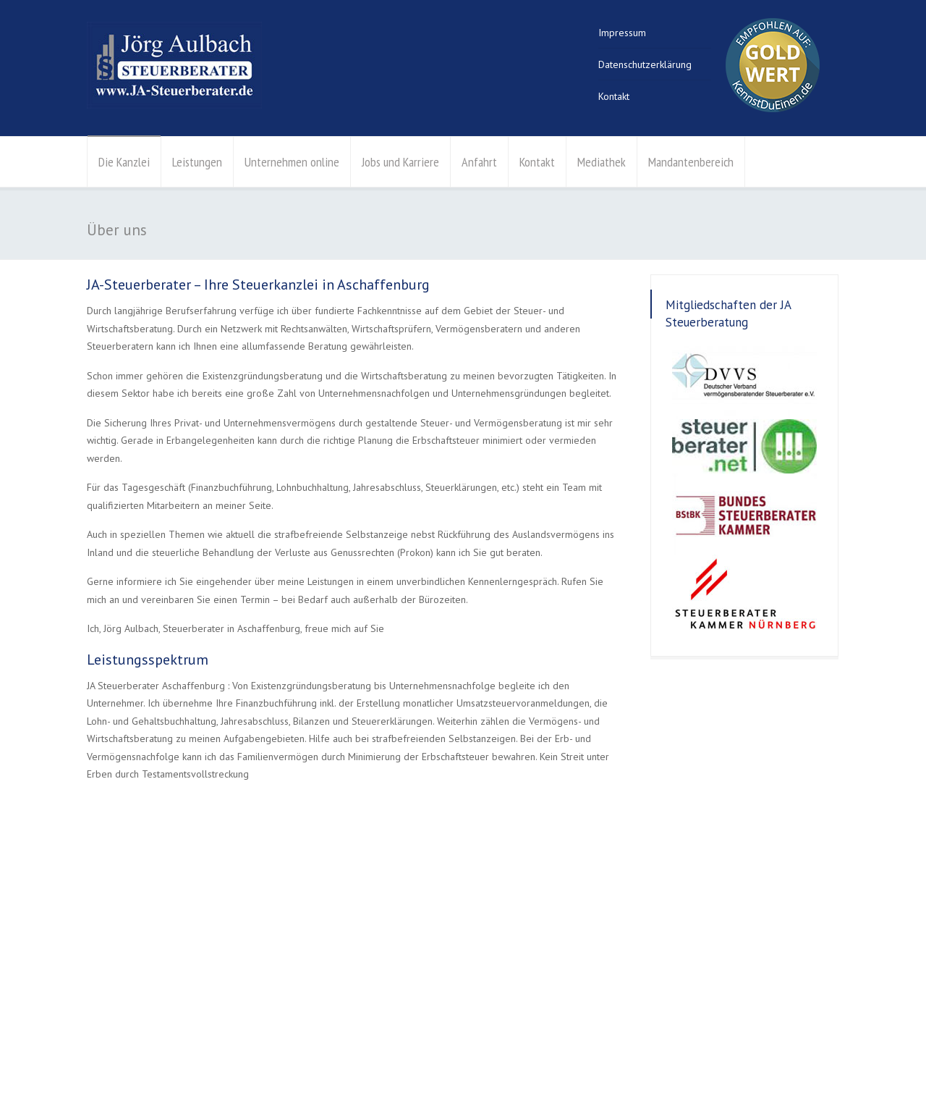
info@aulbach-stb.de (609, 967)
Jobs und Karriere (400, 161)
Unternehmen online (292, 161)
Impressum (622, 32)
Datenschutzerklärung (645, 64)
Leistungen (197, 161)
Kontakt (613, 96)
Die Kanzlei (124, 161)
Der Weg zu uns (598, 986)
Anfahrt (479, 161)
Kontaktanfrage (596, 1003)
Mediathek (601, 161)
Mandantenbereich (691, 161)
